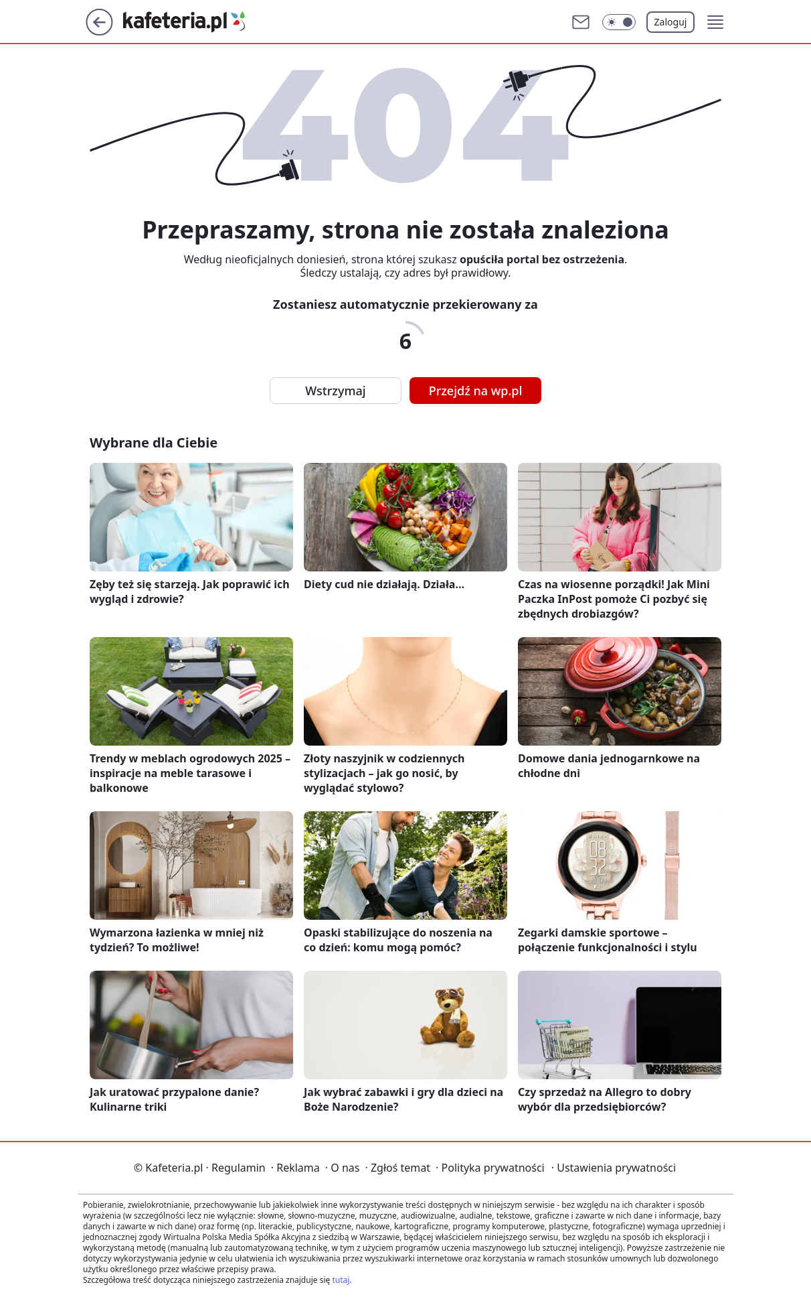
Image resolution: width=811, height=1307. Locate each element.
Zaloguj (670, 21)
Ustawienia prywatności (613, 1167)
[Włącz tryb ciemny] (619, 22)
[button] (715, 22)
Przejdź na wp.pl (476, 391)
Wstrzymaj (335, 391)
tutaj (340, 1280)
